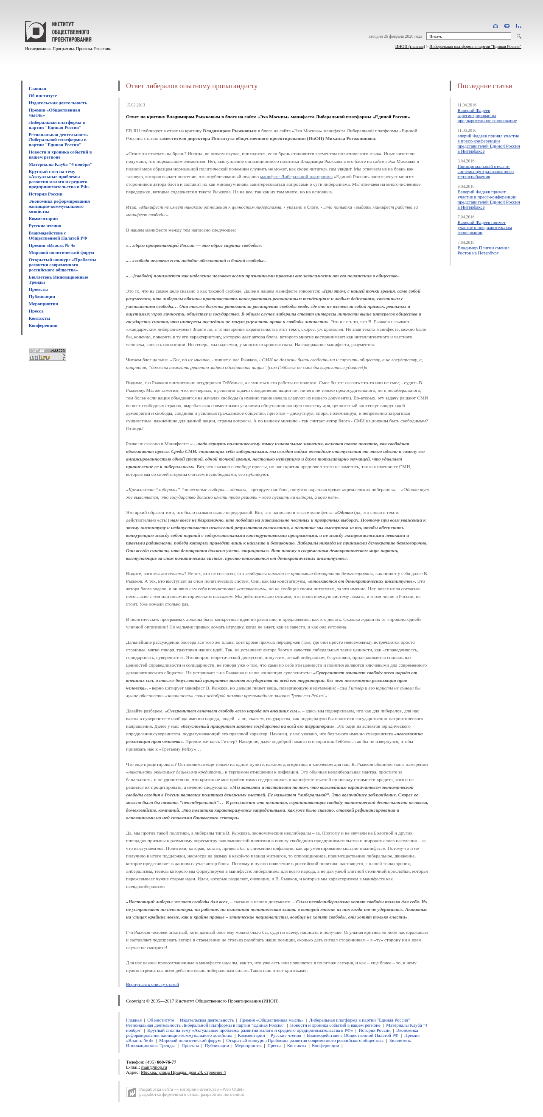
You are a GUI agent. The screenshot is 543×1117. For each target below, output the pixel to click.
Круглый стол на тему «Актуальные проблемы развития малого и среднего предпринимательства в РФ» (59, 179)
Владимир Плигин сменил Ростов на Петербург (483, 250)
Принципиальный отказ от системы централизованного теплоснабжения (485, 171)
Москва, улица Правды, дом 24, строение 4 (183, 1072)
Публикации (42, 296)
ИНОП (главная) (410, 46)
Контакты (39, 318)
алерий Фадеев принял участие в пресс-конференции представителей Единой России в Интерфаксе (488, 143)
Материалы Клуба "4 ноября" (60, 164)
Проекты (38, 289)
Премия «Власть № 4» (52, 245)
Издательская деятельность (58, 102)
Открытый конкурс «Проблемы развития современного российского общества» (63, 264)
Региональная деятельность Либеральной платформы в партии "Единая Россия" (58, 139)
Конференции (43, 325)
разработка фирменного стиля (169, 1094)
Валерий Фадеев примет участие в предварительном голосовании (484, 227)
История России (46, 193)
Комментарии (43, 218)
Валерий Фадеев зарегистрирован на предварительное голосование (487, 115)
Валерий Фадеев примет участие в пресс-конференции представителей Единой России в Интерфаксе (488, 199)
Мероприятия (43, 303)
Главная (37, 88)
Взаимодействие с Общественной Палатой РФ (58, 235)
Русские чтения (45, 225)
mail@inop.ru (154, 1067)
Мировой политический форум (61, 252)
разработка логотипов (222, 1094)
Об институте (43, 95)
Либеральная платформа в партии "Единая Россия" (475, 46)
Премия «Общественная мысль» (271, 1019)
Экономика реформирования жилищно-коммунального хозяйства (59, 206)
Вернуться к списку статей (152, 984)
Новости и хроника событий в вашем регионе (60, 154)
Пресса (36, 310)
